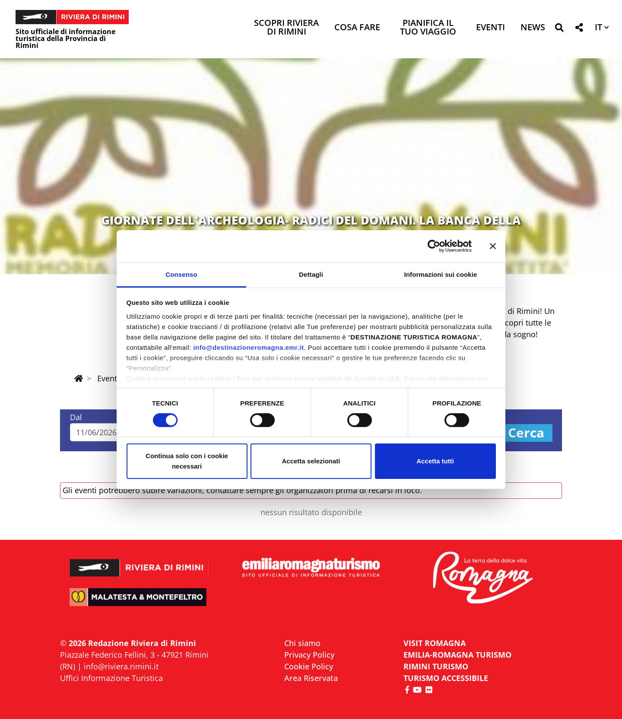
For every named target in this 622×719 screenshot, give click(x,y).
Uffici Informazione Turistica (111, 678)
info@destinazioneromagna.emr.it (248, 347)
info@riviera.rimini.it (121, 666)
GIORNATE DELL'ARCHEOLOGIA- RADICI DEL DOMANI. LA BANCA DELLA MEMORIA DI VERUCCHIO (311, 227)
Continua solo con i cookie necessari (187, 461)
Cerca (526, 433)
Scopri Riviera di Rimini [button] (286, 28)
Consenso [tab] (181, 274)
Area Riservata (311, 678)
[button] (559, 29)
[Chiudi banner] (493, 246)
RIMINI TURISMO (435, 666)
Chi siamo (302, 643)
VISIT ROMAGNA (434, 643)
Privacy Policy (309, 654)
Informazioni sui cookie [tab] (440, 274)
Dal (76, 417)
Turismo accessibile (445, 678)
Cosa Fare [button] (357, 28)
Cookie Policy (308, 666)
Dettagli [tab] (311, 274)
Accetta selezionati (311, 461)
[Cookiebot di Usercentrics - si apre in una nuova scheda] (434, 246)
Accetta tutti (435, 461)
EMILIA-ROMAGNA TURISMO (457, 654)
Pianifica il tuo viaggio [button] (428, 28)
